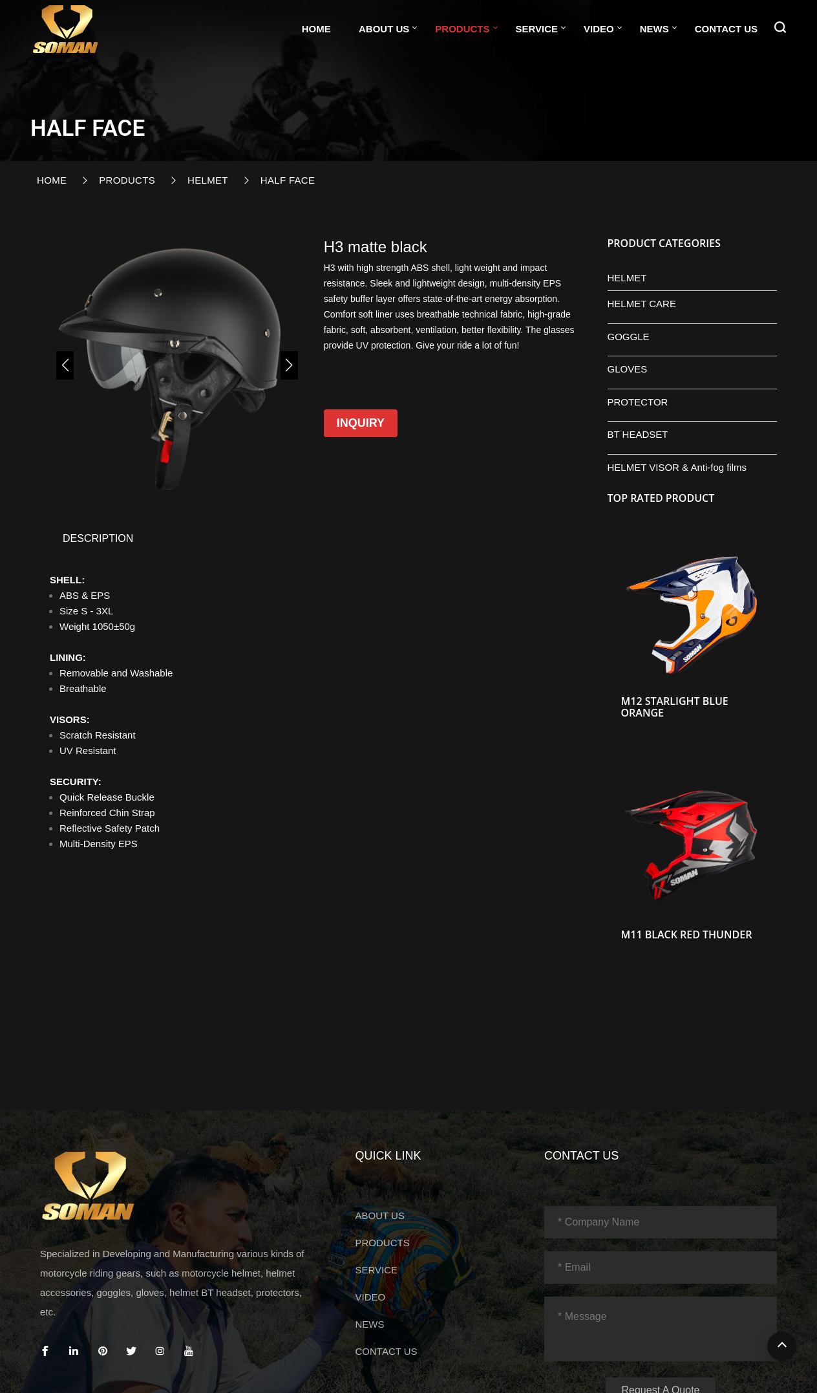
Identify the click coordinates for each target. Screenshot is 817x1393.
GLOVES (628, 368)
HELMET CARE (642, 303)
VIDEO (599, 28)
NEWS (654, 28)
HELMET (207, 180)
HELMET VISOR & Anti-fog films (677, 467)
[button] (65, 365)
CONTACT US (726, 28)
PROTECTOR (638, 401)
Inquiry (361, 422)
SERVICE (537, 28)
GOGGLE (629, 336)
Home (316, 28)
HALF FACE (287, 180)
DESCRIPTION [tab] (98, 538)
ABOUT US (384, 28)
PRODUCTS (462, 28)
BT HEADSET (638, 434)
